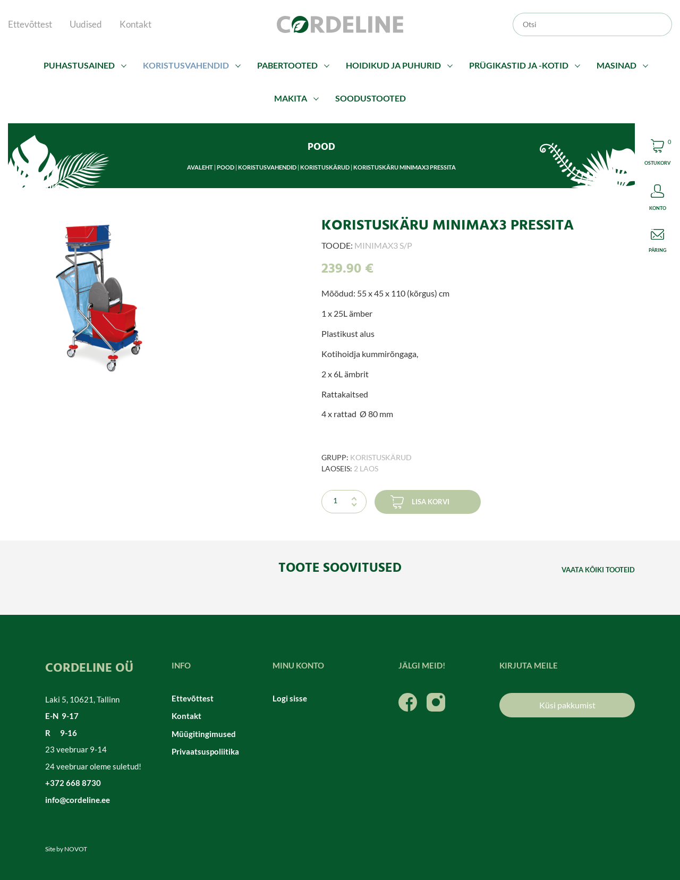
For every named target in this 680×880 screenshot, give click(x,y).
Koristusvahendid (186, 65)
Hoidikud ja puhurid (393, 65)
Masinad (616, 65)
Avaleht (200, 167)
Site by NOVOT (66, 849)
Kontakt (135, 24)
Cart (657, 153)
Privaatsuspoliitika (205, 751)
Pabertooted (287, 65)
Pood (225, 167)
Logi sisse (290, 698)
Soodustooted (370, 98)
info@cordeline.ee (77, 800)
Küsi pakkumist (567, 705)
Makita (290, 98)
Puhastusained (79, 65)
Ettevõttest (30, 24)
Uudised (86, 24)
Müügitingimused (204, 734)
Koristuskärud (325, 167)
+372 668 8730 (73, 783)
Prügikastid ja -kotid (518, 65)
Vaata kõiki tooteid (598, 569)
